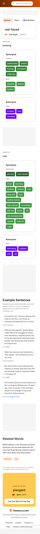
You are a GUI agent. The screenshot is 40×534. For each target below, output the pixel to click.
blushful (10, 89)
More (17, 20)
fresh (21, 194)
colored (20, 189)
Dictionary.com (36, 3)
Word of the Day (19, 486)
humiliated (21, 69)
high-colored (12, 205)
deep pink (11, 194)
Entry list (9, 523)
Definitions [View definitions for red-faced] (30, 20)
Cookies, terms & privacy (22, 527)
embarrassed (12, 63)
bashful (21, 84)
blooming (19, 184)
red (27, 211)
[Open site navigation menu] (4, 3)
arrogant (10, 111)
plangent (19, 490)
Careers (18, 523)
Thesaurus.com (8, 3)
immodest (11, 116)
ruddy (9, 227)
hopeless (23, 248)
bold (19, 111)
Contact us (28, 523)
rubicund (20, 221)
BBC (8, 347)
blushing (10, 189)
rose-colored (22, 174)
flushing (10, 69)
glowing (10, 174)
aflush (9, 184)
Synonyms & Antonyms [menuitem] (8, 20)
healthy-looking (13, 200)
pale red (10, 211)
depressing (11, 248)
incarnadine (25, 205)
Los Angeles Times (13, 397)
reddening (11, 74)
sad (15, 254)
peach (19, 211)
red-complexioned (14, 216)
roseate (10, 221)
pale (9, 254)
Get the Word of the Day (19, 501)
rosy (16, 459)
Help (8, 527)
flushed (24, 63)
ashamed (10, 84)
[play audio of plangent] (13, 494)
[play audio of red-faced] (6, 34)
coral (29, 189)
